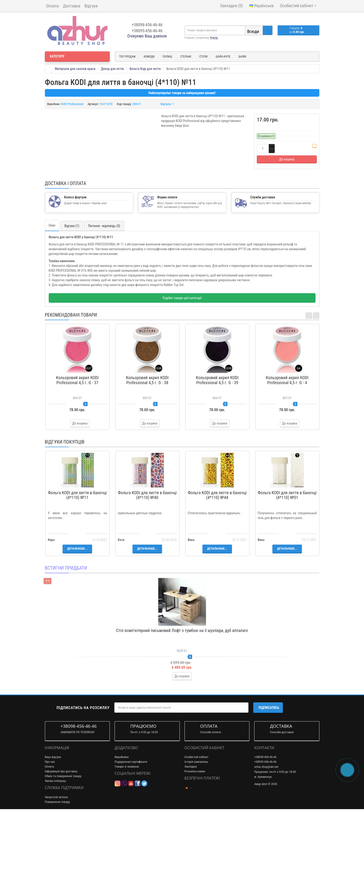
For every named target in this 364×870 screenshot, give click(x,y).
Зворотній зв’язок (56, 854)
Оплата (52, 5)
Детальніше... (77, 606)
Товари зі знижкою (127, 824)
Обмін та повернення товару (63, 833)
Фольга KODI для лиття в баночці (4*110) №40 (147, 552)
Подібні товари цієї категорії (181, 355)
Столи (203, 56)
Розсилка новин (195, 829)
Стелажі (185, 56)
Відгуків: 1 (167, 104)
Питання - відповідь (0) (104, 283)
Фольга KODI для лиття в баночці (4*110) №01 (287, 552)
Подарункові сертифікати (131, 819)
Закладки (191, 824)
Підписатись (268, 765)
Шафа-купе (223, 56)
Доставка (71, 5)
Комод (214, 37)
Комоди (149, 56)
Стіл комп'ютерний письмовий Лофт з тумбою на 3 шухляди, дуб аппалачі (182, 687)
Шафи (242, 56)
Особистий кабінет (197, 814)
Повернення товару (57, 859)
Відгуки (91, 5)
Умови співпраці (55, 838)
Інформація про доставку (61, 829)
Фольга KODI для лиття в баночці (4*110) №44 (217, 552)
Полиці (167, 56)
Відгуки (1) (71, 283)
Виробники (122, 814)
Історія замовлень (196, 819)
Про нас (50, 819)
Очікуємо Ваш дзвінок (147, 35)
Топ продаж (127, 56)
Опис (52, 283)
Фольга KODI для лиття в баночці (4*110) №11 (77, 552)
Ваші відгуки (53, 814)
